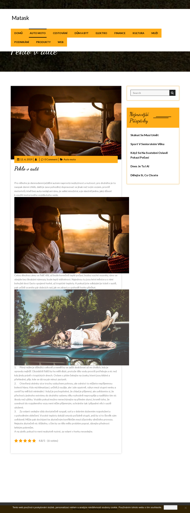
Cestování (60, 33)
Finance (119, 33)
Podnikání (21, 42)
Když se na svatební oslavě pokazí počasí (149, 155)
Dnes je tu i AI (139, 166)
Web (60, 42)
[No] (185, 508)
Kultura (138, 33)
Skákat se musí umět (144, 135)
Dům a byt (82, 33)
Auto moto (38, 33)
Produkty (43, 42)
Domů (18, 33)
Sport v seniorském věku (147, 144)
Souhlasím (170, 507)
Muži (154, 33)
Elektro (101, 33)
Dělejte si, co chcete (144, 175)
